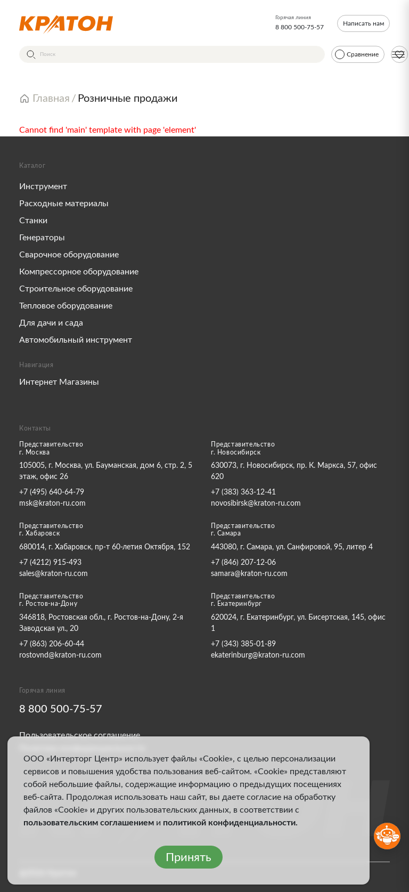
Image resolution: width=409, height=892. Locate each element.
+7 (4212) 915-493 (50, 562)
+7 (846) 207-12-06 (243, 562)
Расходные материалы (64, 203)
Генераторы (42, 237)
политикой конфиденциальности (229, 822)
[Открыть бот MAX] (387, 836)
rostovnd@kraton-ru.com (60, 655)
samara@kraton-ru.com (249, 574)
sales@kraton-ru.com (53, 574)
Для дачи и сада (51, 323)
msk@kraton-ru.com (52, 503)
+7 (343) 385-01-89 (243, 644)
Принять (188, 857)
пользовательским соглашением (88, 822)
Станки (33, 220)
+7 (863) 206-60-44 (51, 644)
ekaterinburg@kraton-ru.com (258, 655)
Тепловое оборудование (65, 306)
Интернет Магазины (59, 382)
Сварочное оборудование (69, 254)
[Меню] (398, 54)
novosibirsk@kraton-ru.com (256, 503)
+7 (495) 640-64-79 (51, 492)
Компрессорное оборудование (78, 271)
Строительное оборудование (76, 289)
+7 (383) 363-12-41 (243, 492)
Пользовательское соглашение (79, 735)
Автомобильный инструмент (75, 340)
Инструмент (43, 186)
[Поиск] (172, 54)
